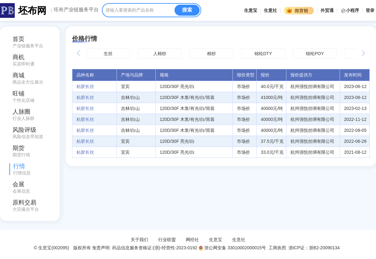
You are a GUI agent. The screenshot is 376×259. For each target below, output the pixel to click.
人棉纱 (159, 53)
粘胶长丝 (85, 86)
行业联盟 (167, 239)
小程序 (350, 10)
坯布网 (32, 10)
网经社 (192, 239)
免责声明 (101, 247)
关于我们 (139, 239)
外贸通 (327, 10)
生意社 (270, 10)
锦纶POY (315, 53)
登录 (370, 10)
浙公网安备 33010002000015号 (232, 247)
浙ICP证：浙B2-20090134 (315, 247)
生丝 (108, 53)
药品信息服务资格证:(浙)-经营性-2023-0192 (154, 247)
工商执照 (277, 247)
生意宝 (250, 10)
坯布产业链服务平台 (76, 9)
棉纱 (211, 53)
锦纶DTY (263, 53)
